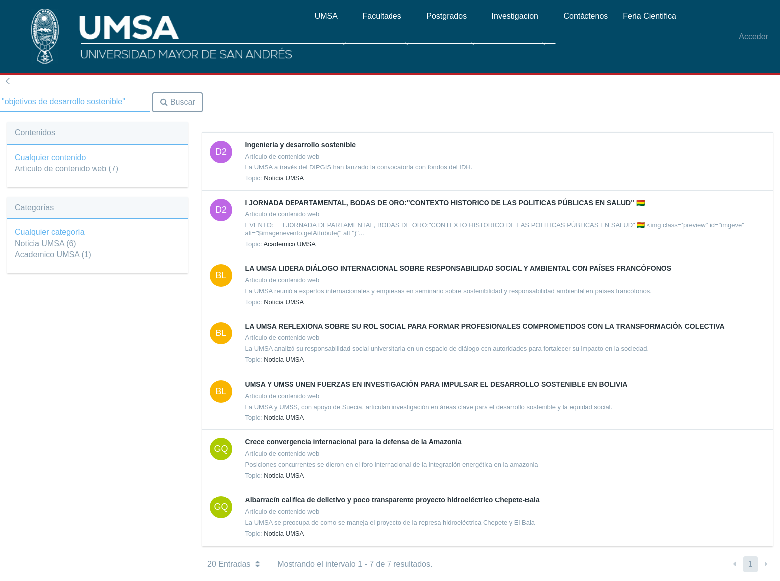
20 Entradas (233, 564)
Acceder (753, 36)
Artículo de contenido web (66, 169)
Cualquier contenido (50, 157)
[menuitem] (331, 39)
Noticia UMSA (45, 243)
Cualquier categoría (50, 232)
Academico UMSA (53, 254)
